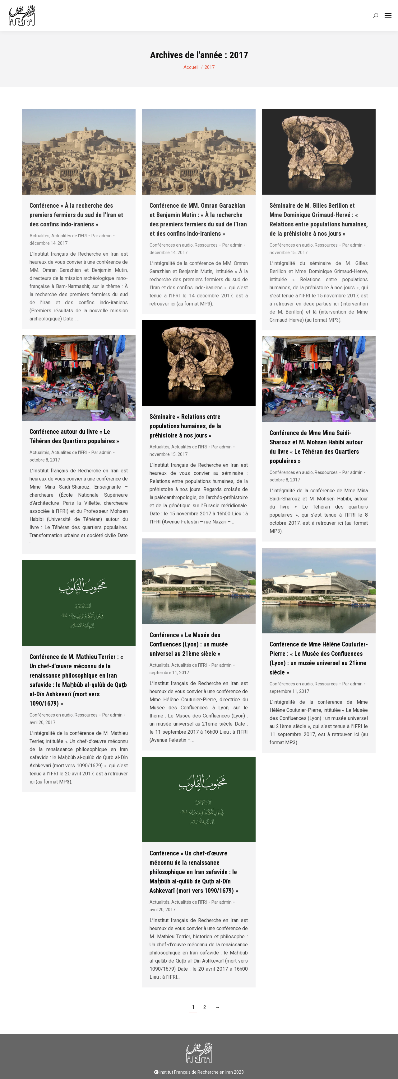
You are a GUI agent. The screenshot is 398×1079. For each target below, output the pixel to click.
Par (221, 446)
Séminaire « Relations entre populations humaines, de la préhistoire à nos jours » (185, 426)
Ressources (326, 472)
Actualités (159, 446)
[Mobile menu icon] (388, 15)
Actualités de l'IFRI (189, 446)
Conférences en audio (291, 472)
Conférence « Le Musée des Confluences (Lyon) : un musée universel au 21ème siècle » (189, 644)
